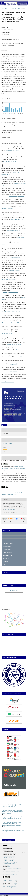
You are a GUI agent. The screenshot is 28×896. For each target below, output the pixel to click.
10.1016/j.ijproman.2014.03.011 (10, 292)
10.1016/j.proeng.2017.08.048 (8, 279)
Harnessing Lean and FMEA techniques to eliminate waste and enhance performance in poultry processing (12, 812)
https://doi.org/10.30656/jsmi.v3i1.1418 (13, 39)
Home (2, 8)
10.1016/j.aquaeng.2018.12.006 (16, 196)
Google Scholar (20, 237)
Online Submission (7, 552)
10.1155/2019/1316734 (14, 270)
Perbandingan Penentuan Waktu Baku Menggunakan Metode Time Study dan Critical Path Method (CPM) (13, 830)
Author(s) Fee (6, 558)
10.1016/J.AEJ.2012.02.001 (7, 382)
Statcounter (5, 561)
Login (4, 564)
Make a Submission (8, 840)
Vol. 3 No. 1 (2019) (15, 8)
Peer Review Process (8, 543)
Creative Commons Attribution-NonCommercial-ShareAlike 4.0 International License (13, 468)
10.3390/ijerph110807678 (7, 208)
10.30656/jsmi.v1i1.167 (7, 333)
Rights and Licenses (7, 555)
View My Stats (11, 846)
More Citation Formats (10, 512)
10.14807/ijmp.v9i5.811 (15, 257)
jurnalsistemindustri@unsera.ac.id (11, 871)
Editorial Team (6, 534)
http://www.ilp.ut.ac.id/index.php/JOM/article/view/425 (13, 322)
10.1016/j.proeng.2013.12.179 (18, 219)
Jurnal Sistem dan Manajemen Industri (9, 490)
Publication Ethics (7, 549)
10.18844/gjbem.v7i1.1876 (12, 150)
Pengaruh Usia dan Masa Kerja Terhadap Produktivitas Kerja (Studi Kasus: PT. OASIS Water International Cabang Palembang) (12, 824)
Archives (7, 8)
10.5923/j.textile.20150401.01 (13, 230)
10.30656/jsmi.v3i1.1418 (10, 509)
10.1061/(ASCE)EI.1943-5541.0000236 (10, 311)
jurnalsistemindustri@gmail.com (10, 874)
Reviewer (5, 537)
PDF (5, 425)
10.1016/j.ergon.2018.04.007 (10, 161)
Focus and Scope (7, 540)
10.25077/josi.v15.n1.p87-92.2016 (14, 344)
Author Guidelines (7, 546)
